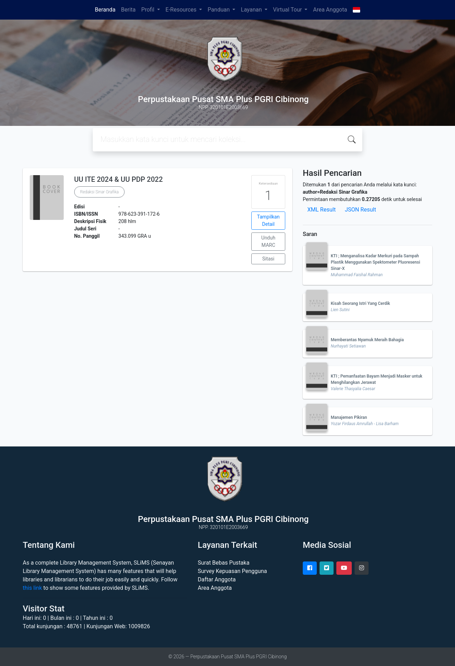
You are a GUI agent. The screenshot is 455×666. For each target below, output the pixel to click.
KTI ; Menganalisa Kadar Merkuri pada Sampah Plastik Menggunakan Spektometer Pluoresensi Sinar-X (375, 262)
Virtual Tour (288, 9)
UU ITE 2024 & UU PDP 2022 (118, 179)
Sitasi (268, 259)
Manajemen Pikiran (349, 417)
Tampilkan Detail (268, 220)
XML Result (321, 209)
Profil (148, 9)
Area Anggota (330, 9)
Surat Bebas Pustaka (224, 562)
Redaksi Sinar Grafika (99, 191)
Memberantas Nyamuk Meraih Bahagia (367, 339)
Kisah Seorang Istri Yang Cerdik (360, 303)
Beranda (105, 9)
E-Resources (182, 9)
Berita (128, 9)
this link (32, 588)
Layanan (252, 9)
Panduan (219, 9)
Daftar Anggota (217, 579)
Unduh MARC (268, 241)
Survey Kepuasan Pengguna (232, 571)
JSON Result (360, 209)
